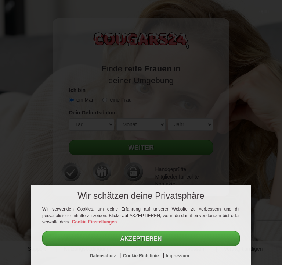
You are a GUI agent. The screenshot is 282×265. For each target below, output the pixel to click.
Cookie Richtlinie (141, 255)
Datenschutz (104, 255)
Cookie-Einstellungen (94, 222)
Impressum (177, 255)
